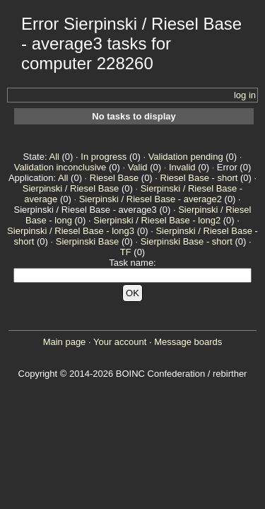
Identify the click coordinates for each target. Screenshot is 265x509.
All (54, 156)
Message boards (188, 342)
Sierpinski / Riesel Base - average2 (150, 199)
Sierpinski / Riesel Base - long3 (70, 231)
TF (125, 252)
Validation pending (185, 156)
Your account (119, 342)
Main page (64, 342)
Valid (138, 167)
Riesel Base (114, 177)
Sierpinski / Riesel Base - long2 (156, 220)
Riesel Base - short (199, 177)
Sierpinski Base (87, 241)
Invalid (182, 167)
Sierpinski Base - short (186, 241)
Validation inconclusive (60, 167)
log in (245, 95)
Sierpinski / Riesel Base (71, 188)
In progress (103, 156)
